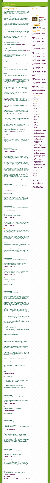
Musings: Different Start (38, 152)
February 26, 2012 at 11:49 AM (9, 210)
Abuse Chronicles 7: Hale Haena (39, 71)
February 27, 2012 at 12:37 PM (9, 391)
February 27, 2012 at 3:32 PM (9, 410)
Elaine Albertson (8, 228)
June (35, 122)
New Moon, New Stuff (38, 144)
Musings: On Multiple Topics (39, 159)
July (35, 120)
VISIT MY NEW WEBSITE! (38, 93)
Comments (35, 99)
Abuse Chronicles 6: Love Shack (39, 72)
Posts (34, 97)
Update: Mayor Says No (38, 139)
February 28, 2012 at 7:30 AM (9, 446)
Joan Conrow (41, 17)
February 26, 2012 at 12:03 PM (9, 217)
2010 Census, (16, 79)
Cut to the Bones (36, 180)
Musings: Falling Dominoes (39, 138)
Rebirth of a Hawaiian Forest (39, 184)
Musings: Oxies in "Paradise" (40, 155)
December (36, 113)
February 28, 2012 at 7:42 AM (9, 456)
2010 (34, 172)
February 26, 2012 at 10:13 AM (9, 181)
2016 (34, 105)
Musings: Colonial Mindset (39, 136)
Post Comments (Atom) (13, 480)
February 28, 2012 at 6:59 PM (9, 467)
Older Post (27, 478)
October (36, 116)
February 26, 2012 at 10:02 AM (9, 151)
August (35, 119)
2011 (34, 170)
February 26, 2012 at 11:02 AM (9, 202)
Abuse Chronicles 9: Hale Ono (39, 67)
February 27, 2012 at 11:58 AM (9, 287)
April (35, 125)
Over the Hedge (36, 182)
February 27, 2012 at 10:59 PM (9, 429)
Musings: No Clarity (38, 167)
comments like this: (21, 44)
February (36, 128)
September (36, 117)
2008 (34, 175)
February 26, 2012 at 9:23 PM (9, 281)
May (35, 124)
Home (16, 478)
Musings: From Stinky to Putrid (40, 145)
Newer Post (6, 478)
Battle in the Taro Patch (38, 183)
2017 (34, 103)
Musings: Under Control (38, 165)
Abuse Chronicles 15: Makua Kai (39, 46)
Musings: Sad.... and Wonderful (40, 147)
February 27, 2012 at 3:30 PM (9, 403)
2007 (34, 176)
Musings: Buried (37, 150)
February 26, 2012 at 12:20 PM (9, 225)
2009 (34, 173)
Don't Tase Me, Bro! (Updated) (40, 130)
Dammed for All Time (37, 186)
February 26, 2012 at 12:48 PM (9, 254)
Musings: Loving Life (38, 132)
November (36, 114)
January (36, 168)
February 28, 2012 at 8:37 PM (9, 474)
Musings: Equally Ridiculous (39, 148)
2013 (34, 109)
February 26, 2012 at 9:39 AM (9, 144)
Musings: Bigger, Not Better (39, 164)
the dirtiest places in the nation (17, 88)
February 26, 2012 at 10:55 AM (9, 190)
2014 (34, 108)
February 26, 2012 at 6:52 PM (9, 274)
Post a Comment (7, 476)
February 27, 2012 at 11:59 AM (9, 373)
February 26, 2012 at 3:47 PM (9, 266)
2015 (34, 106)
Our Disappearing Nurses (38, 187)
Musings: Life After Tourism (39, 153)
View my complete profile (37, 23)
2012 (34, 111)
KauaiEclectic (9, 4)
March (35, 127)
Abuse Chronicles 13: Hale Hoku (39, 59)
